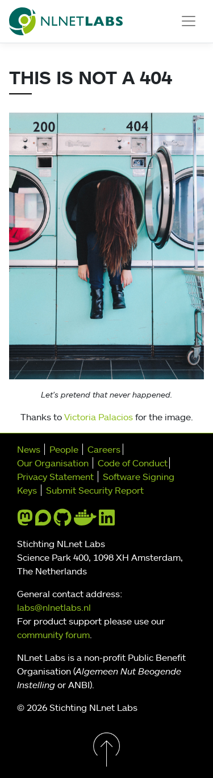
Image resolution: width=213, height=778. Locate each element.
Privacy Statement (55, 476)
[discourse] (43, 521)
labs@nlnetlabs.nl (54, 607)
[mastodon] (25, 521)
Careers (103, 449)
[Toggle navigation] (188, 21)
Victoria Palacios (98, 417)
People (63, 449)
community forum (53, 634)
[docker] (85, 521)
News (28, 449)
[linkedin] (107, 521)
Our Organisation (53, 463)
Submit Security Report (95, 490)
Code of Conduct (133, 463)
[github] (62, 521)
